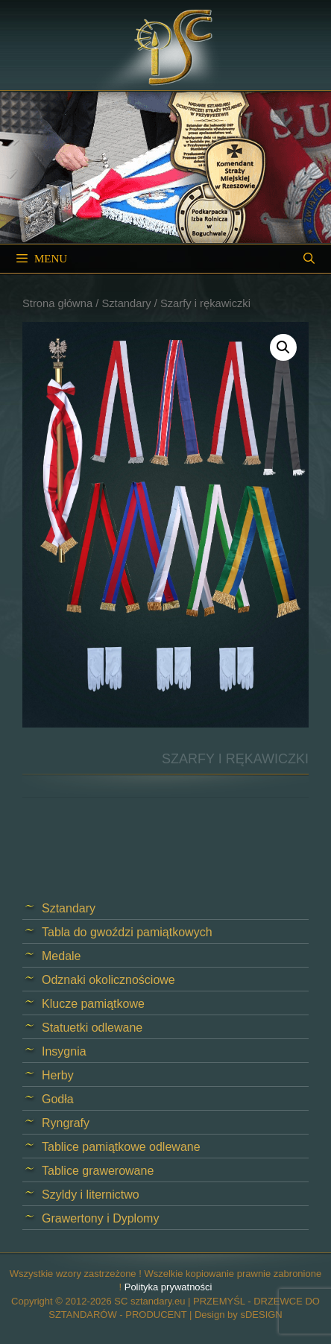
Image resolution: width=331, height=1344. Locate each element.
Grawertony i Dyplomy (100, 1218)
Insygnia (64, 1051)
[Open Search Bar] (309, 258)
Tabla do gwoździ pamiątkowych (127, 932)
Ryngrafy (65, 1123)
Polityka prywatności (168, 1287)
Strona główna (57, 303)
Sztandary (126, 303)
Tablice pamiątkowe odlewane (121, 1146)
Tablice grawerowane (98, 1170)
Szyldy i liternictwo (90, 1194)
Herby (58, 1075)
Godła (58, 1099)
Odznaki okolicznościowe (108, 980)
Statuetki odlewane (92, 1027)
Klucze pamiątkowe (93, 1003)
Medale (61, 956)
